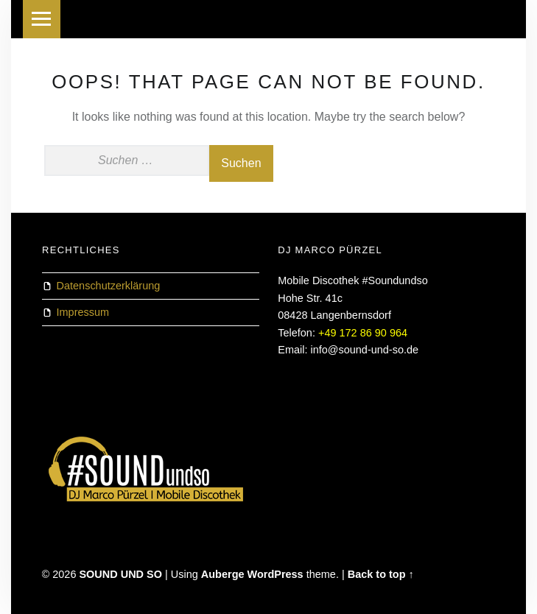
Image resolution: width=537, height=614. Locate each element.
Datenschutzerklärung (109, 286)
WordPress (275, 574)
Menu (42, 19)
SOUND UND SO (120, 574)
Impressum (83, 312)
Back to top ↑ (381, 574)
